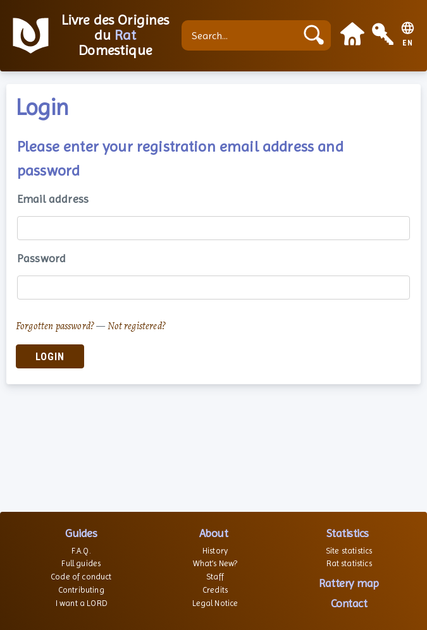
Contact (349, 603)
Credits (215, 590)
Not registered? (137, 326)
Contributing (81, 590)
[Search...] (242, 35)
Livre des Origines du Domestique (115, 35)
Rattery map (349, 583)
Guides (81, 533)
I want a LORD (81, 603)
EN (407, 43)
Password (41, 258)
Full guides (81, 563)
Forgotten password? (55, 326)
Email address (53, 198)
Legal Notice (215, 603)
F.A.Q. (81, 550)
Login (50, 357)
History (215, 550)
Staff (215, 576)
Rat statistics (349, 563)
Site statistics (349, 550)
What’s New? (215, 563)
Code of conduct (81, 576)
